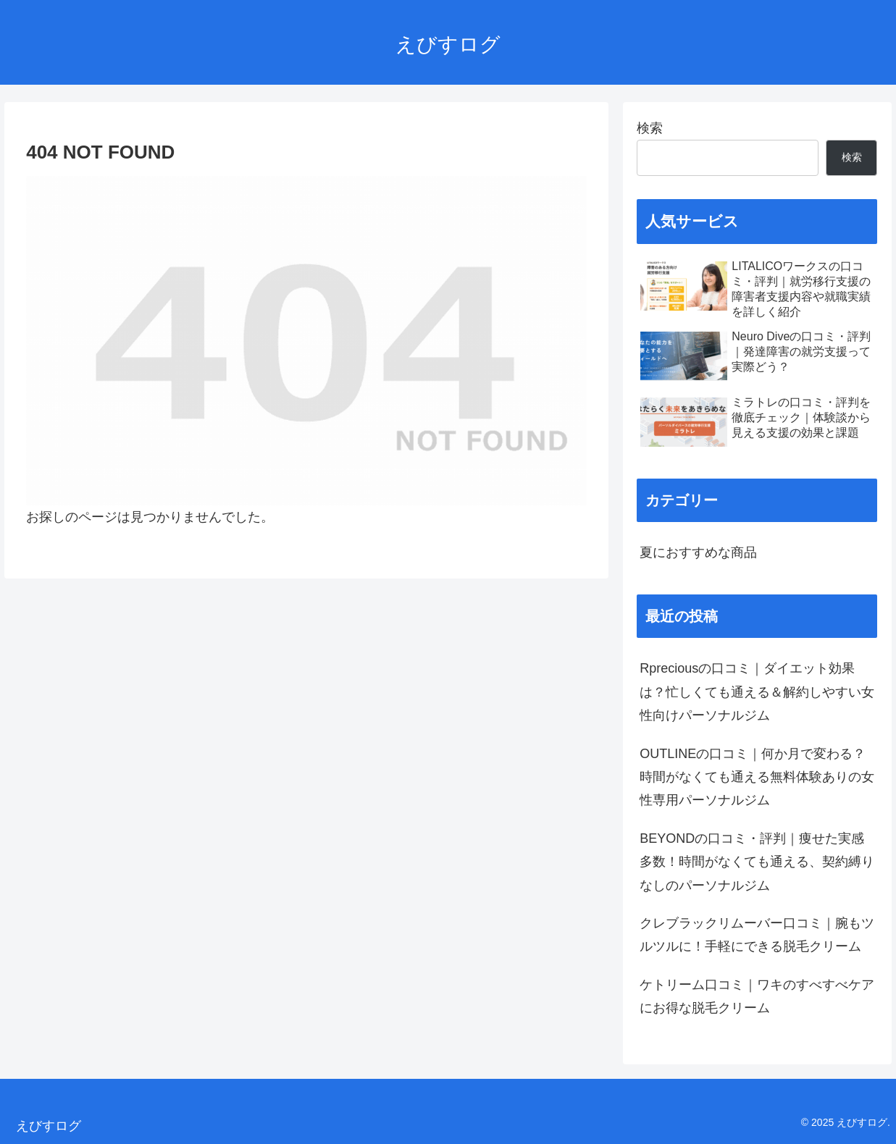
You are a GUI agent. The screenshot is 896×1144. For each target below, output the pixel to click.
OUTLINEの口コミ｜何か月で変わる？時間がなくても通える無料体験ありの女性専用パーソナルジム (757, 777)
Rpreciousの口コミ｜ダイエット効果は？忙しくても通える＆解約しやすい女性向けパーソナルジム (757, 692)
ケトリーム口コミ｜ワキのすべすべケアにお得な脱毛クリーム (757, 996)
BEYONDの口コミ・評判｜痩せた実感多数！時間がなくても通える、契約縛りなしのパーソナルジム (757, 862)
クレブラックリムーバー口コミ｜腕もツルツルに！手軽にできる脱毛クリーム (757, 935)
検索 (650, 128)
